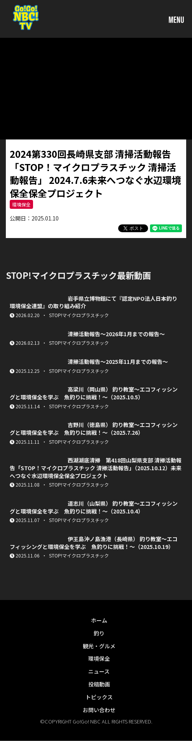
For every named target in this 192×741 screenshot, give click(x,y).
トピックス (99, 697)
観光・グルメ (99, 646)
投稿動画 (99, 684)
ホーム (99, 620)
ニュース (99, 671)
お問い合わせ (99, 710)
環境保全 (21, 204)
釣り (99, 633)
